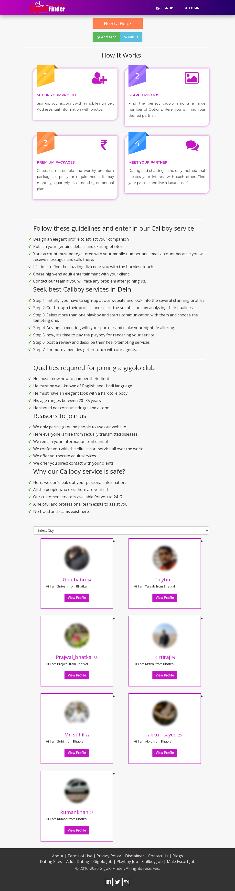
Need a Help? (117, 23)
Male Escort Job (181, 861)
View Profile (77, 598)
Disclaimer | (136, 856)
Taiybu (164, 579)
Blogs (177, 856)
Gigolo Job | (104, 861)
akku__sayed (165, 734)
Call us (131, 37)
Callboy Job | (154, 861)
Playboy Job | (129, 861)
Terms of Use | (81, 856)
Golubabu (77, 579)
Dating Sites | (52, 861)
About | (59, 856)
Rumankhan (77, 812)
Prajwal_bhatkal (77, 657)
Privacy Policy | (110, 856)
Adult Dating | (79, 861)
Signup (164, 8)
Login (192, 8)
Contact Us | (159, 856)
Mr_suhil (76, 734)
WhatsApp (106, 37)
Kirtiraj (164, 657)
